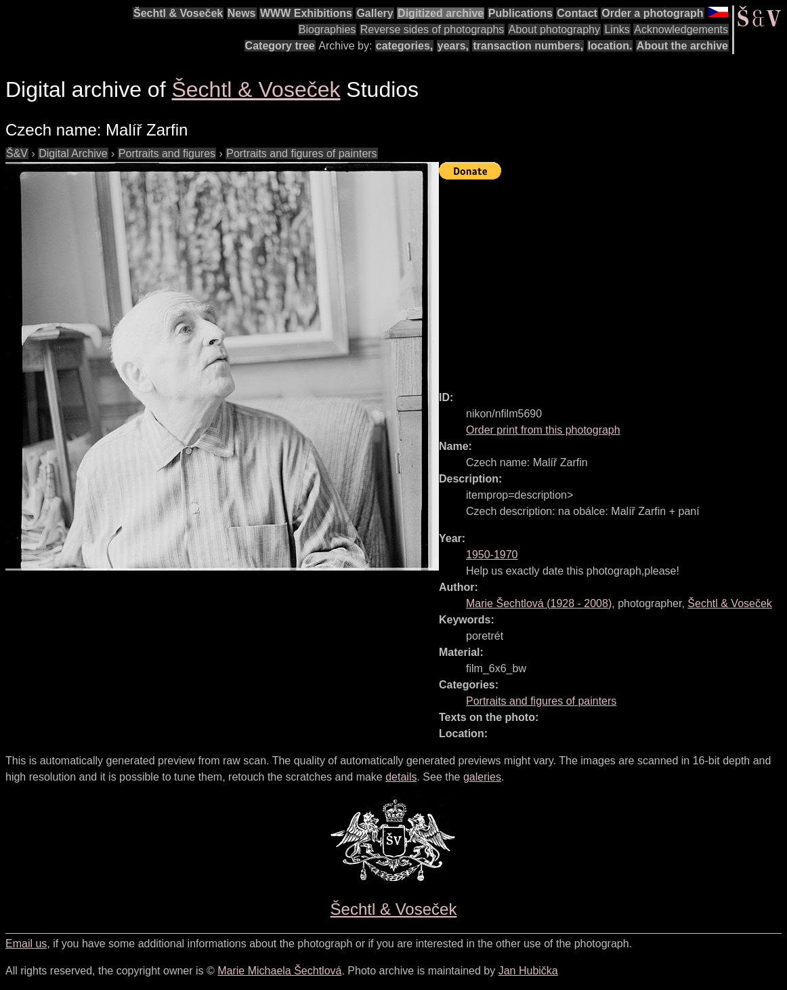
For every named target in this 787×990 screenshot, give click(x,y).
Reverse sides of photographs (432, 29)
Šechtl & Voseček (178, 13)
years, (453, 45)
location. (610, 45)
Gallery (374, 13)
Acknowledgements (681, 29)
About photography (554, 29)
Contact (577, 13)
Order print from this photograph (543, 430)
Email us (26, 943)
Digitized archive (441, 13)
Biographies (327, 29)
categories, (404, 45)
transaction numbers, (528, 45)
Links (616, 29)
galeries (482, 777)
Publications (520, 13)
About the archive (682, 45)
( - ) (539, 603)
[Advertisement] (613, 279)
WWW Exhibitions (306, 13)
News (242, 13)
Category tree (280, 45)
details (401, 777)
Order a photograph (652, 13)
